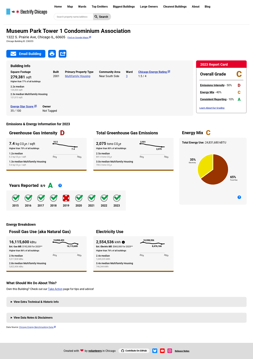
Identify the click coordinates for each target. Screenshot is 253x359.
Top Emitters (100, 6)
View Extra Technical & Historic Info (36, 301)
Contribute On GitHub (134, 350)
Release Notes (182, 351)
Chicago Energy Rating (154, 72)
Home (58, 6)
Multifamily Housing (77, 76)
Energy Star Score (24, 106)
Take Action (55, 289)
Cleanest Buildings (175, 6)
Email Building (26, 54)
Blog (207, 6)
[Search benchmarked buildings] (73, 16)
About (195, 6)
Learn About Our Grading (211, 108)
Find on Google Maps (79, 37)
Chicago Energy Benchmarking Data (37, 327)
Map (70, 6)
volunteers (95, 351)
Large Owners (149, 6)
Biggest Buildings (124, 6)
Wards (82, 6)
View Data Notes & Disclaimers (33, 317)
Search (101, 16)
